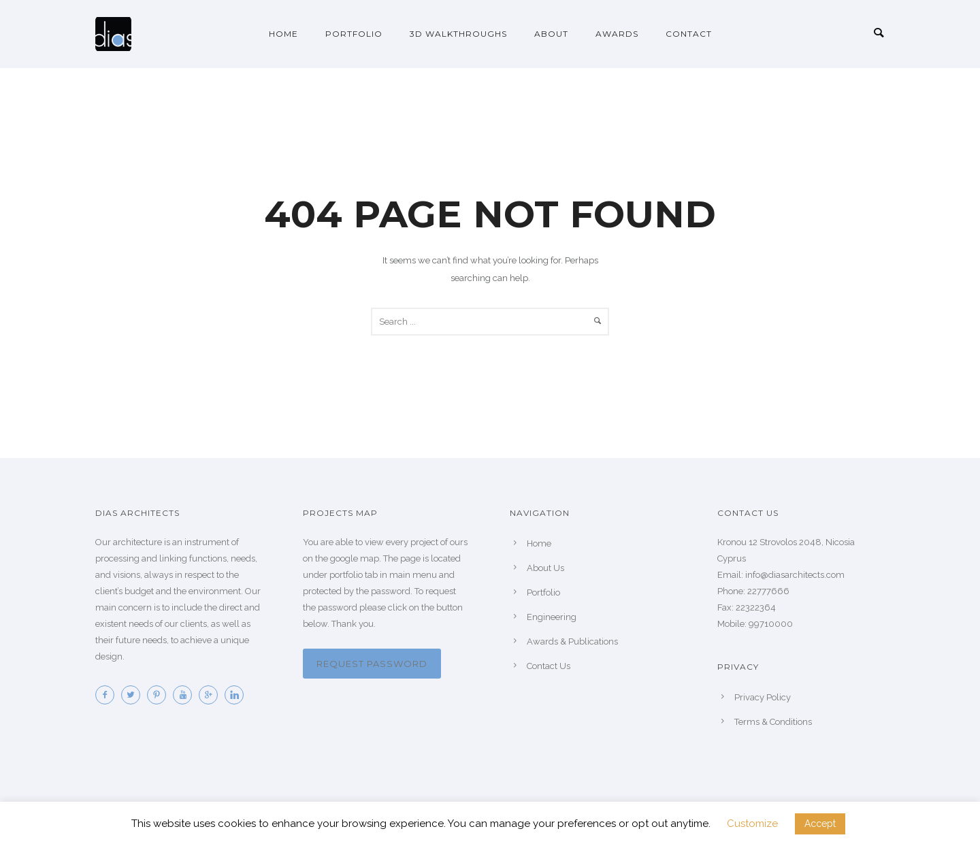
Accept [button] (820, 823)
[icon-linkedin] (237, 694)
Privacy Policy (762, 697)
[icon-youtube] (186, 694)
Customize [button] (752, 823)
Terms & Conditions (773, 722)
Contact (689, 34)
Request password (371, 663)
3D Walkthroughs (458, 34)
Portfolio (353, 34)
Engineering (551, 617)
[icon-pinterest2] (160, 694)
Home (283, 34)
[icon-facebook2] (108, 694)
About (551, 34)
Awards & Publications (572, 641)
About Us (545, 568)
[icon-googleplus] (212, 694)
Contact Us (548, 666)
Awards (616, 34)
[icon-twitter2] (134, 694)
